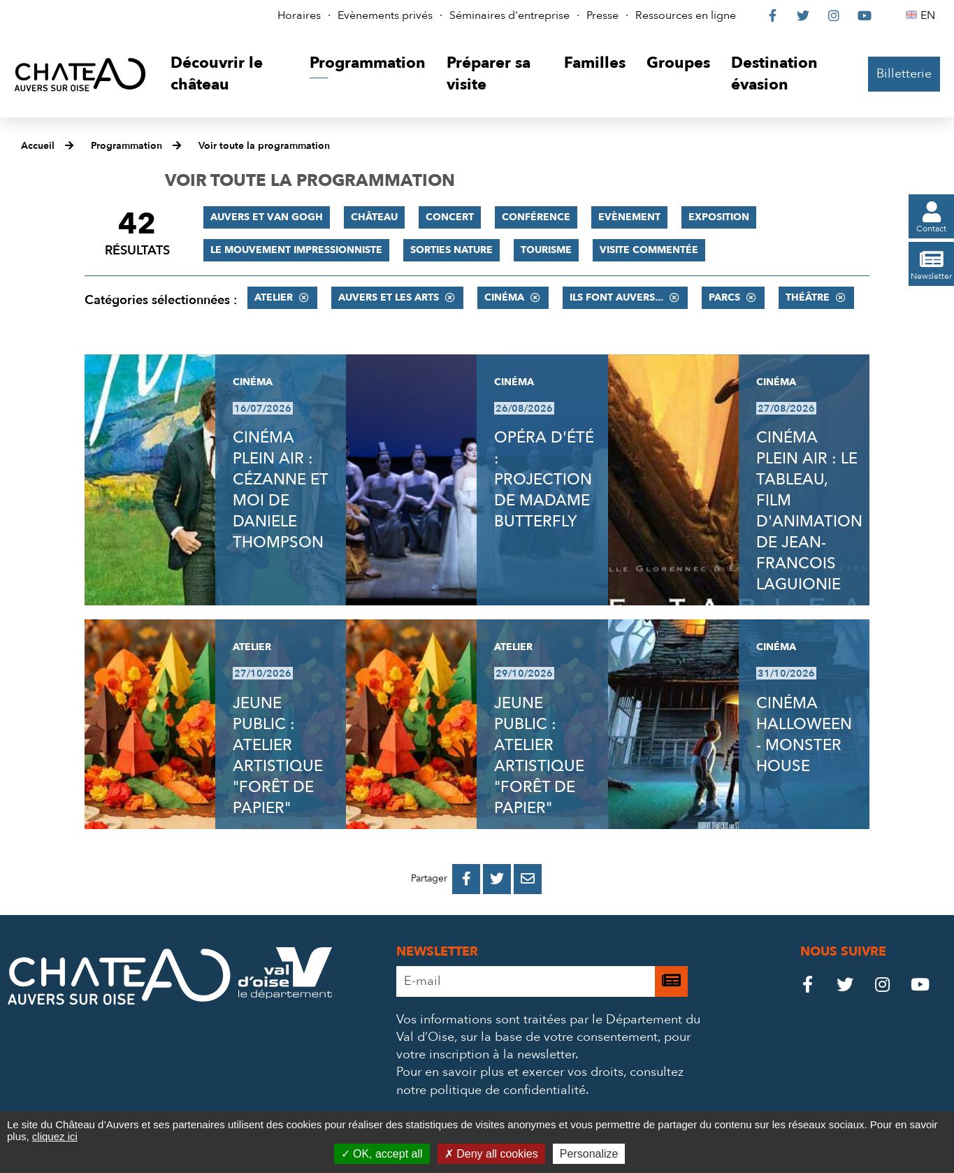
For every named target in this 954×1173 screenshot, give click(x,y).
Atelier (273, 297)
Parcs (724, 297)
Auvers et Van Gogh (266, 217)
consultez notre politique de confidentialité (540, 1080)
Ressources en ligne (685, 15)
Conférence (536, 217)
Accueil (38, 145)
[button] (229, 74)
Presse (602, 15)
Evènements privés (385, 15)
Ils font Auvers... (616, 297)
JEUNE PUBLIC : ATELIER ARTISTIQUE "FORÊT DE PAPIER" (278, 756)
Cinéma (504, 297)
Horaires (299, 15)
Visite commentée (649, 250)
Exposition (718, 217)
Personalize (589, 1154)
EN (930, 15)
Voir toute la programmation (264, 145)
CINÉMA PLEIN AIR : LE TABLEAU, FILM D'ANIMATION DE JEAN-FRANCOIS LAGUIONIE (809, 511)
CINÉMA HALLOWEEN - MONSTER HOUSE (804, 735)
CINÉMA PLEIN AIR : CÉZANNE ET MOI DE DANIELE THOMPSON (280, 490)
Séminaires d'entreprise (509, 15)
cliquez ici (55, 1136)
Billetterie (904, 73)
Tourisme (546, 250)
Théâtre (808, 297)
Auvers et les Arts (388, 297)
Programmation (126, 145)
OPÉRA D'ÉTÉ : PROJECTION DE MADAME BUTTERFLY (544, 479)
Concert (450, 217)
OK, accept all (382, 1154)
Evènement (629, 217)
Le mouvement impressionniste (296, 250)
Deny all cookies (491, 1154)
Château (374, 217)
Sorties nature (451, 250)
